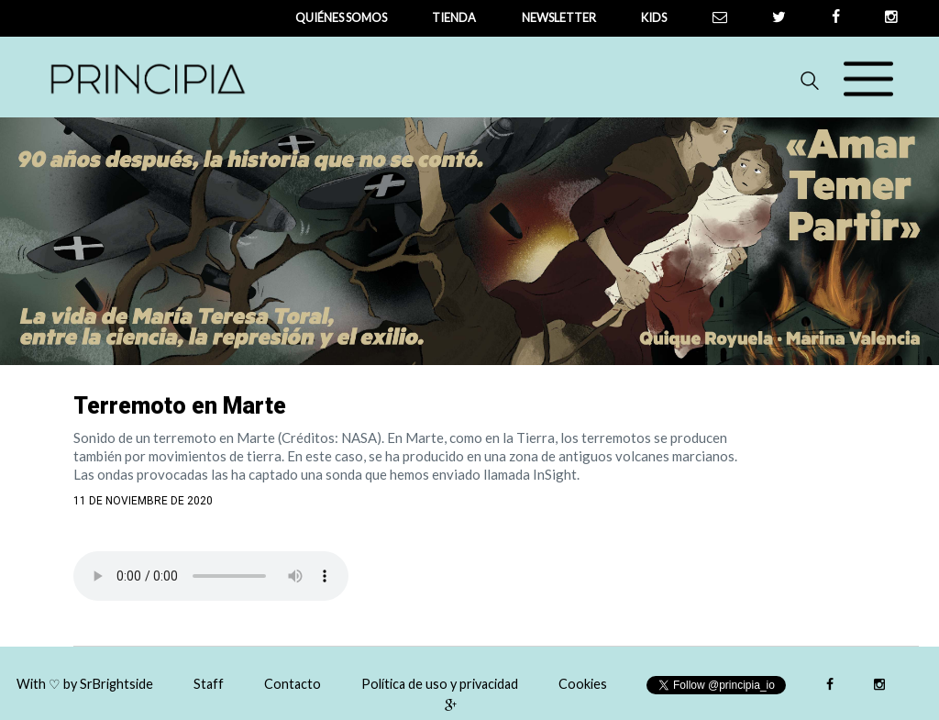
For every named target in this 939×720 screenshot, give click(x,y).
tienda (454, 17)
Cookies (582, 684)
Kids (654, 17)
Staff (208, 684)
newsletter (559, 17)
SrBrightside (116, 684)
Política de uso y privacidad (439, 684)
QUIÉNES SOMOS (341, 17)
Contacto (292, 684)
